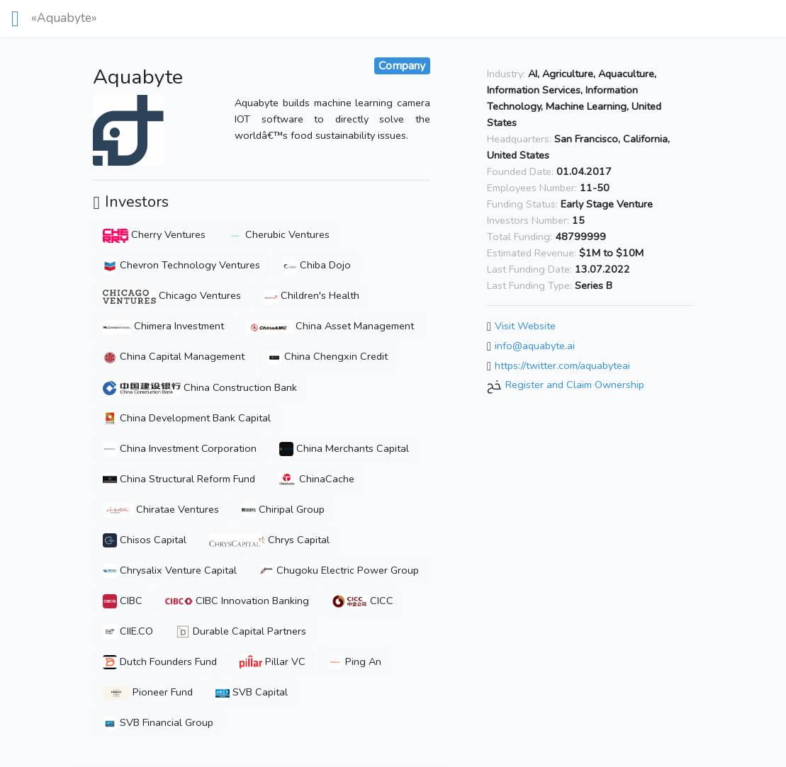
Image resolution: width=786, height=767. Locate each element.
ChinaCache (316, 479)
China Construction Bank (200, 387)
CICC (362, 600)
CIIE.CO (128, 631)
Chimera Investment (163, 326)
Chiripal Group (283, 509)
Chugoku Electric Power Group (339, 570)
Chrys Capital (269, 540)
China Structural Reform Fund (179, 479)
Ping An (354, 661)
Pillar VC (272, 661)
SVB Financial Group (158, 722)
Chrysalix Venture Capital (170, 570)
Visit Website (525, 326)
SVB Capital (251, 692)
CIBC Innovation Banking (236, 600)
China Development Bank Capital (187, 418)
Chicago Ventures (172, 295)
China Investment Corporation (180, 448)
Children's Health (311, 295)
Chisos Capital (144, 540)
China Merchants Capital (344, 448)
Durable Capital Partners (241, 631)
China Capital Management (174, 356)
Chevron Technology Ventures (181, 265)
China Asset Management (330, 326)
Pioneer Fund (148, 692)
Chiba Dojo (317, 265)
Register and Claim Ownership (574, 385)
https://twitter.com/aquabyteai (562, 365)
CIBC (122, 600)
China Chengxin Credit (327, 356)
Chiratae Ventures (160, 509)
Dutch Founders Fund (160, 661)
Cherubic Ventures (279, 234)
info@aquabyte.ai (535, 346)
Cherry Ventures (154, 234)
